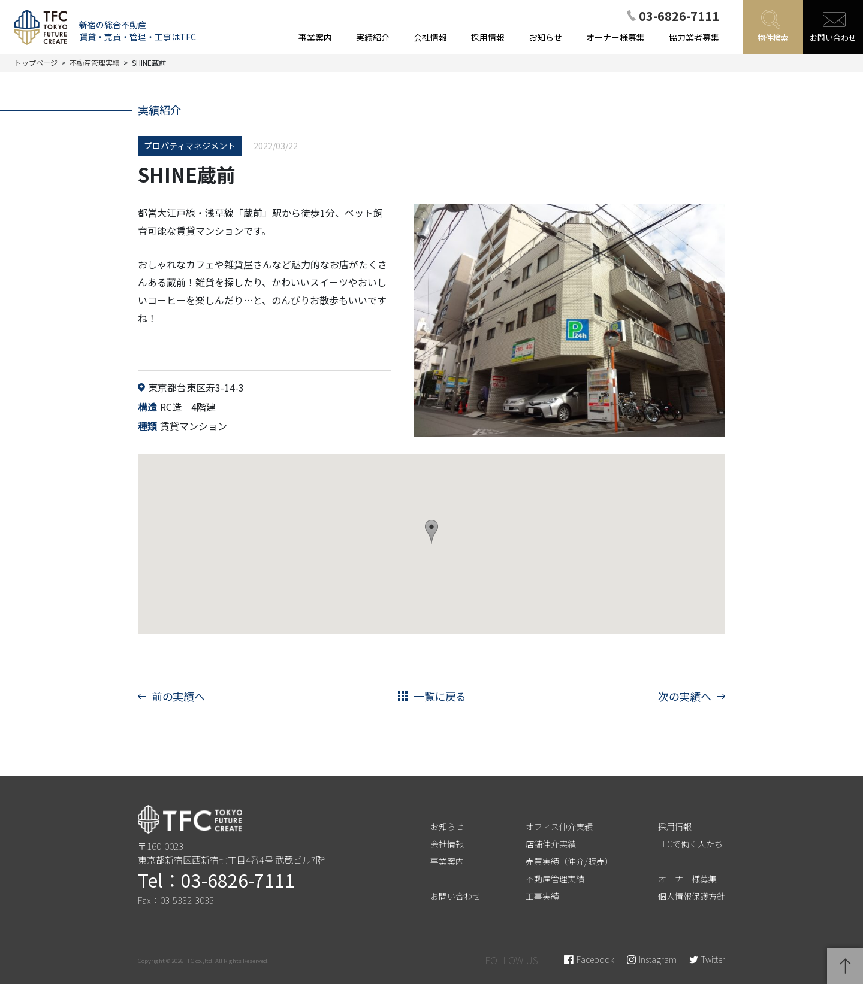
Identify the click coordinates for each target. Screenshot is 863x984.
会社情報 (447, 844)
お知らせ (447, 826)
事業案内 (447, 861)
